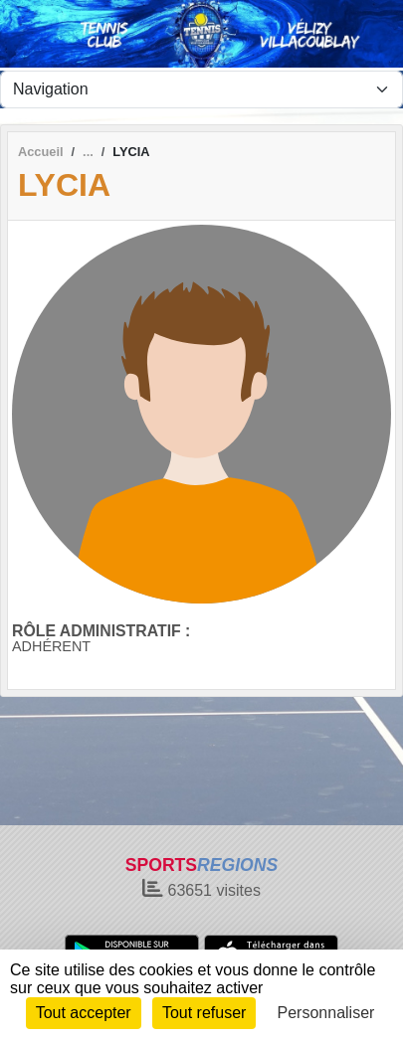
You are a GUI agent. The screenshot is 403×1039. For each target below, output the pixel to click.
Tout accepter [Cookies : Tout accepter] (83, 1012)
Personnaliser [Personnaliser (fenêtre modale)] (326, 1012)
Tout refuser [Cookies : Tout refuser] (204, 1012)
